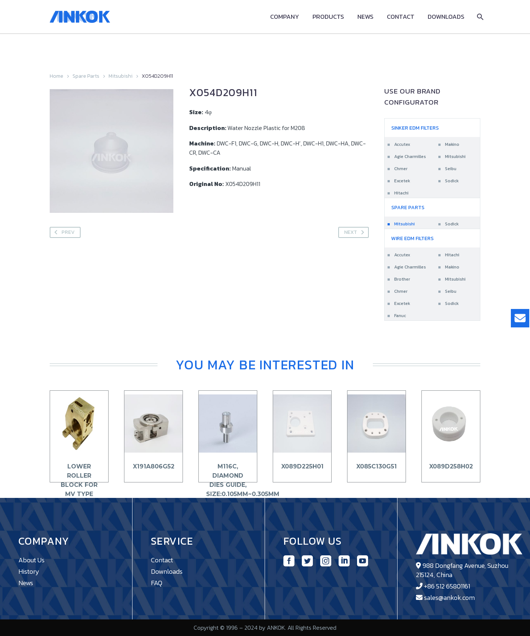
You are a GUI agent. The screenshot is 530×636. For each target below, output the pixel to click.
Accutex (402, 144)
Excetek (402, 181)
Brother (402, 279)
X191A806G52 (153, 466)
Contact (400, 16)
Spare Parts (86, 76)
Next (355, 232)
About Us (31, 560)
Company (284, 16)
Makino (452, 144)
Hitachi (401, 193)
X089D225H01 (302, 466)
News (365, 16)
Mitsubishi (120, 76)
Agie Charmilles (410, 156)
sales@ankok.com (449, 597)
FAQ (156, 583)
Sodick (452, 181)
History (28, 571)
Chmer (400, 168)
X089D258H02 (451, 466)
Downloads (446, 16)
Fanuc (400, 315)
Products (328, 16)
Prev (63, 232)
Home (56, 76)
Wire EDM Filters (412, 238)
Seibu (450, 168)
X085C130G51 (376, 466)
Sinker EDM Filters (415, 128)
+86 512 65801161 (447, 586)
